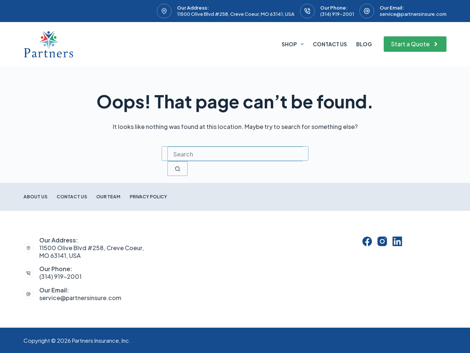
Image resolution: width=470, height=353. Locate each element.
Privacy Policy (148, 196)
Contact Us (330, 44)
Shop (294, 44)
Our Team (108, 196)
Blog (364, 44)
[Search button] (177, 168)
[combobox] (235, 154)
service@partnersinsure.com (413, 14)
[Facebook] (367, 241)
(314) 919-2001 (337, 14)
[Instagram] (382, 241)
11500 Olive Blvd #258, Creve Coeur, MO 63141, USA (235, 14)
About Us (35, 196)
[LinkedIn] (397, 241)
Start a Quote (415, 44)
